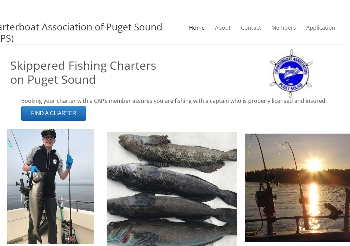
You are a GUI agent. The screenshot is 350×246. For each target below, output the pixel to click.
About (223, 27)
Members (283, 27)
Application (320, 27)
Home (197, 27)
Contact (251, 27)
